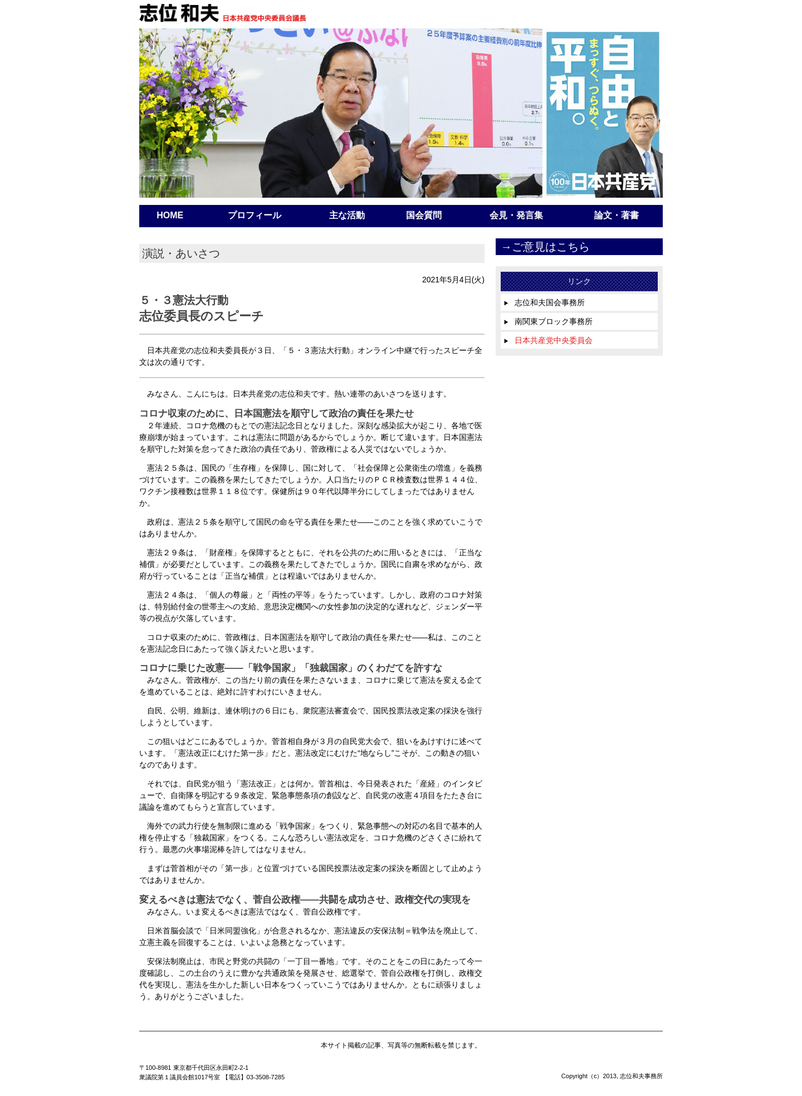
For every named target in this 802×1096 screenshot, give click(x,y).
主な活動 (347, 215)
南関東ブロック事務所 (548, 321)
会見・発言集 (516, 215)
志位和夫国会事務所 (544, 302)
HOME (170, 215)
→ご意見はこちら (545, 247)
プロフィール (254, 215)
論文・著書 (616, 215)
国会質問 (424, 215)
